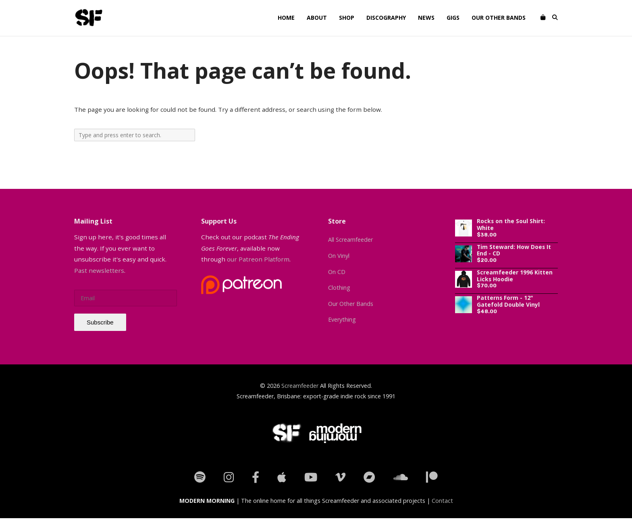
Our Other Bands (350, 304)
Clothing (339, 287)
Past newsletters (99, 270)
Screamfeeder (299, 385)
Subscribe (100, 322)
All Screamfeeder (350, 239)
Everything (342, 319)
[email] (125, 298)
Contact (442, 500)
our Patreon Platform (258, 259)
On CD (336, 272)
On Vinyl (338, 255)
